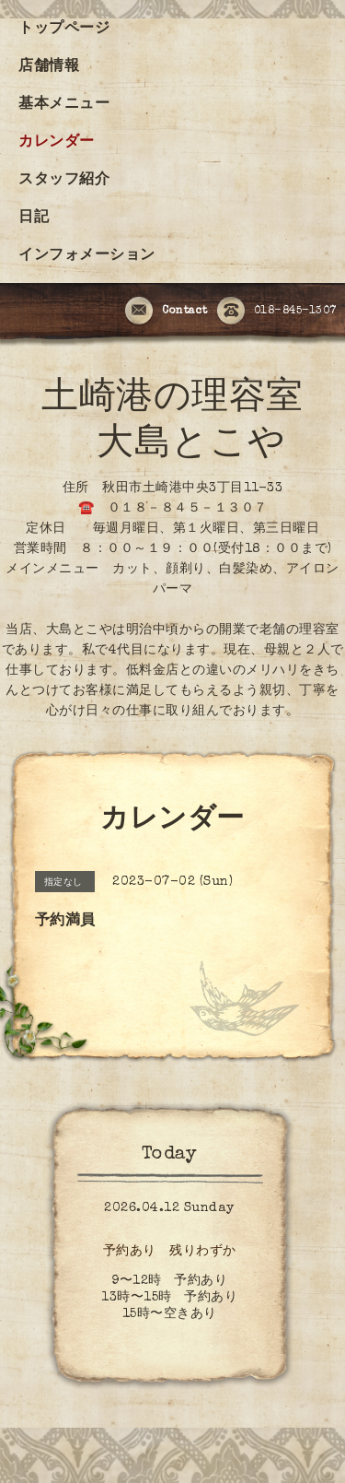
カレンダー (56, 142)
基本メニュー (63, 105)
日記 (33, 218)
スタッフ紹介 (63, 180)
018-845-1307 (277, 311)
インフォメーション (86, 256)
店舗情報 (48, 67)
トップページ (63, 29)
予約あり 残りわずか (169, 1251)
